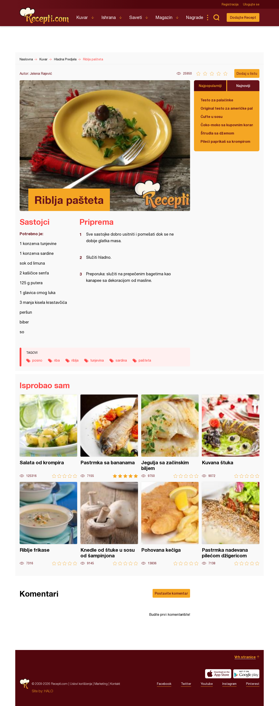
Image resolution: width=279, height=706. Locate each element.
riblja (74, 360)
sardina (121, 360)
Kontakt (115, 684)
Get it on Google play (246, 673)
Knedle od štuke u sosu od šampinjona (109, 523)
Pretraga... (216, 17)
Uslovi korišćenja (81, 684)
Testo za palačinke (217, 100)
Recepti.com (45, 15)
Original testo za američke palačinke (227, 108)
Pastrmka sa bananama (109, 436)
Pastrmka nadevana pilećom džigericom (230, 523)
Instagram (229, 684)
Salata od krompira (48, 436)
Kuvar (82, 17)
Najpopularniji (210, 85)
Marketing (101, 684)
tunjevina (97, 360)
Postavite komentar (171, 593)
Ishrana (108, 17)
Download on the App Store (218, 673)
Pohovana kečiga (170, 523)
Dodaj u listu (246, 73)
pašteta (145, 360)
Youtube (207, 684)
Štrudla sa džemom (217, 133)
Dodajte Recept (243, 17)
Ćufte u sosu (212, 116)
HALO (48, 691)
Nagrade (194, 17)
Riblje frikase (48, 523)
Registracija (230, 4)
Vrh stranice (245, 657)
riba (57, 360)
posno (37, 360)
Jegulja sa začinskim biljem (170, 436)
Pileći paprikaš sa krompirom (225, 141)
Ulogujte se (251, 4)
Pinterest (252, 684)
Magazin (163, 17)
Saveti (135, 17)
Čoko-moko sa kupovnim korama (227, 125)
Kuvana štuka (230, 436)
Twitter (186, 684)
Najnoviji (243, 85)
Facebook (164, 684)
